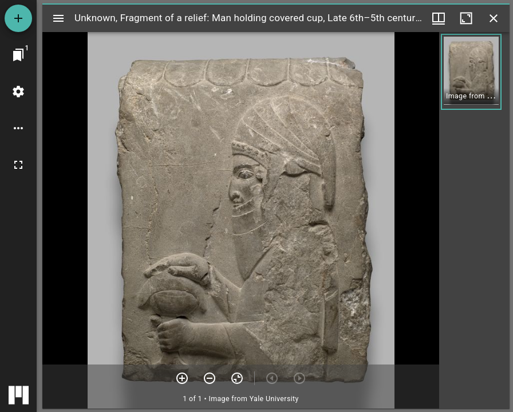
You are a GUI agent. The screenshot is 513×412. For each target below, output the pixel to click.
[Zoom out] (209, 378)
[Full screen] (18, 165)
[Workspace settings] (18, 91)
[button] (471, 72)
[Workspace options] (18, 128)
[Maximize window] (466, 18)
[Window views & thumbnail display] (438, 18)
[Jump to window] (18, 55)
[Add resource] (18, 18)
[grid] (474, 220)
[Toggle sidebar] (58, 18)
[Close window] (493, 18)
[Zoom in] (182, 378)
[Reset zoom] (237, 378)
